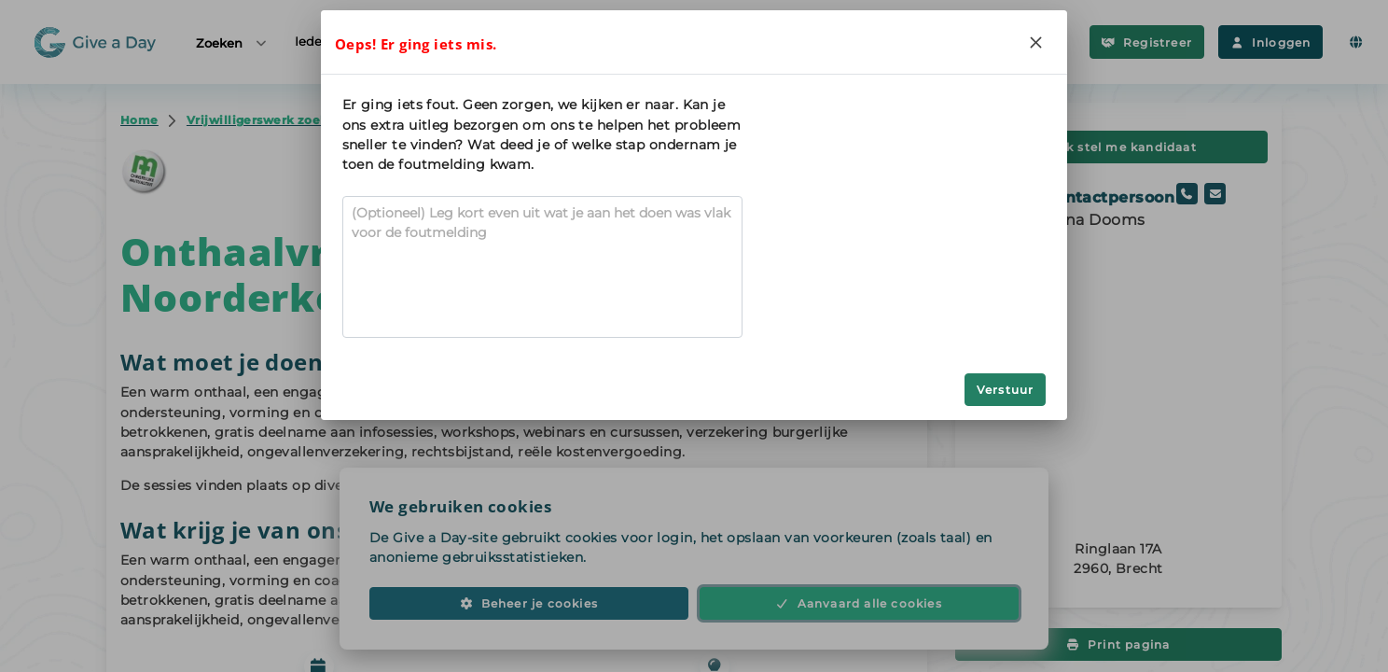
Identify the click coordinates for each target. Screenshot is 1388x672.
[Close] (1035, 42)
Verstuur (1005, 390)
